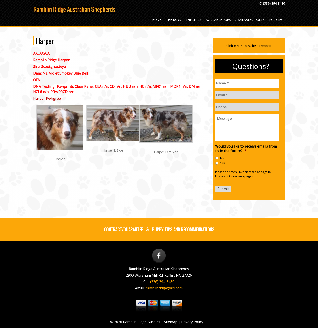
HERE (238, 45)
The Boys (173, 19)
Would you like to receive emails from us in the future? (246, 148)
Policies (276, 19)
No (222, 158)
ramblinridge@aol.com (164, 288)
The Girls (193, 19)
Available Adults (250, 19)
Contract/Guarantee (123, 229)
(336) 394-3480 (274, 3)
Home (156, 19)
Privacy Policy (192, 321)
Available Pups (218, 19)
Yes (222, 163)
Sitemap (170, 321)
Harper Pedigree (47, 98)
